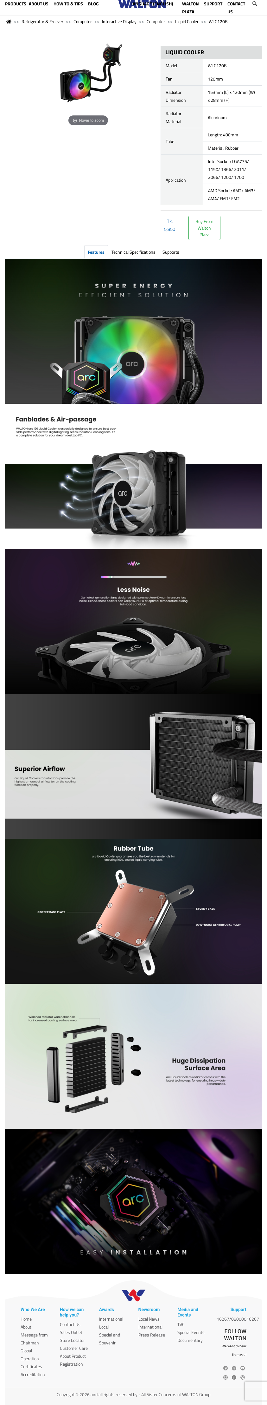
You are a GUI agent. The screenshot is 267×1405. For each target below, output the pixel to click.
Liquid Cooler (187, 21)
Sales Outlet (71, 1332)
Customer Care (74, 1348)
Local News (149, 1319)
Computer (82, 21)
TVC (181, 1324)
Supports (170, 252)
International (111, 1319)
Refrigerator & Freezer (42, 21)
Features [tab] (96, 252)
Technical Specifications (133, 252)
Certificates (31, 1366)
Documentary (190, 1340)
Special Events (191, 1332)
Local (104, 1326)
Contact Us (70, 1324)
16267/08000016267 (238, 1319)
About (26, 1326)
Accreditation (33, 1374)
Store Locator (72, 1340)
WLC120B (218, 21)
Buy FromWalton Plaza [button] (204, 228)
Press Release (151, 1334)
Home (26, 1319)
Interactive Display (119, 21)
